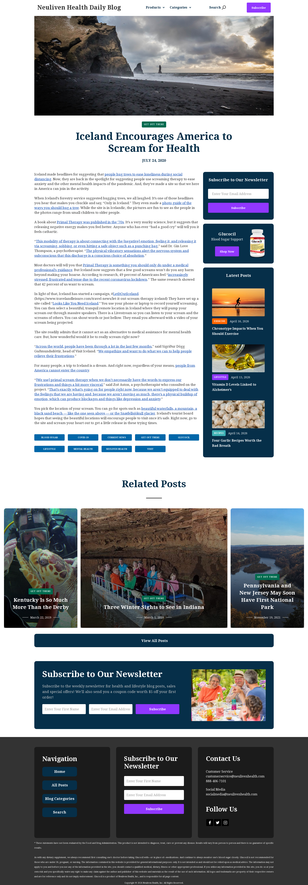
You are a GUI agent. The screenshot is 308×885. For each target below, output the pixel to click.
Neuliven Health (116, 449)
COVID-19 (83, 437)
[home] (79, 8)
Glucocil (184, 437)
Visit (150, 449)
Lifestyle (49, 449)
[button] (157, 7)
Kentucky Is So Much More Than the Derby (41, 603)
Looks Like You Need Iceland (75, 303)
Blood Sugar (49, 437)
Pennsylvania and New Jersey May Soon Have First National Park (267, 596)
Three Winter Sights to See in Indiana (154, 607)
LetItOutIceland (125, 294)
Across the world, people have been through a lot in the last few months (94, 346)
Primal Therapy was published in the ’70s (90, 222)
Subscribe (259, 7)
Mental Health (83, 449)
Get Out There (154, 124)
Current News (117, 437)
